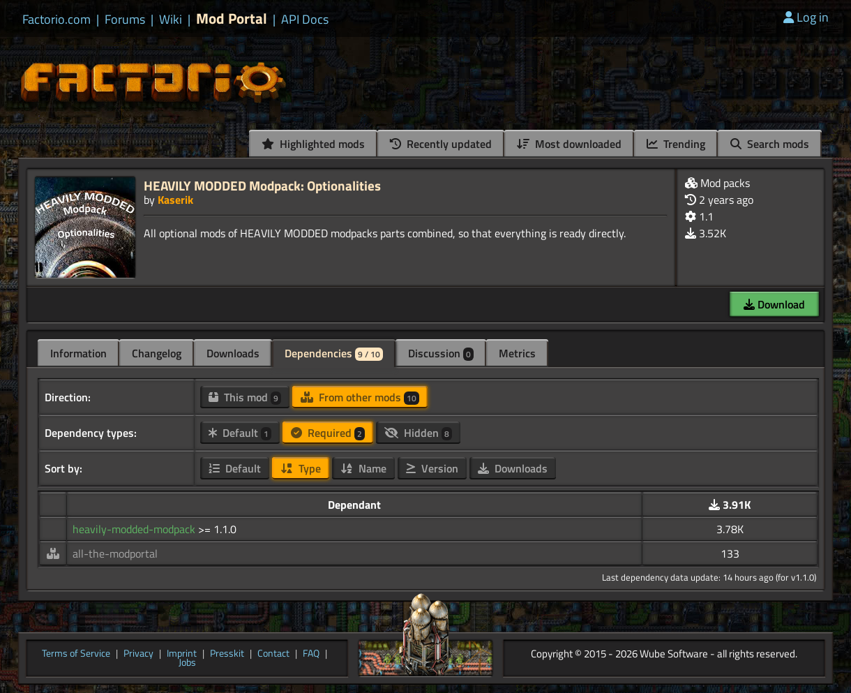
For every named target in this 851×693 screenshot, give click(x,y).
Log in (806, 17)
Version (432, 468)
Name (363, 468)
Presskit (227, 654)
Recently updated (441, 143)
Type (300, 468)
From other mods (360, 397)
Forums (125, 19)
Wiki (170, 19)
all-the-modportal (115, 553)
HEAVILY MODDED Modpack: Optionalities (262, 185)
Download (774, 304)
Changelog (156, 353)
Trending (676, 143)
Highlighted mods (313, 143)
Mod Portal (231, 18)
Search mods (769, 143)
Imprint (182, 654)
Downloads (232, 353)
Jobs (187, 663)
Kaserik (175, 199)
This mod (245, 397)
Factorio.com (56, 19)
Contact (273, 654)
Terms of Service (76, 654)
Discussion (441, 353)
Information (78, 353)
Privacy (138, 654)
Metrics (517, 353)
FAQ (311, 654)
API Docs (305, 19)
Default (240, 432)
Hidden (418, 432)
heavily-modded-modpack (135, 529)
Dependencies (334, 353)
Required (328, 432)
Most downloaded (569, 143)
